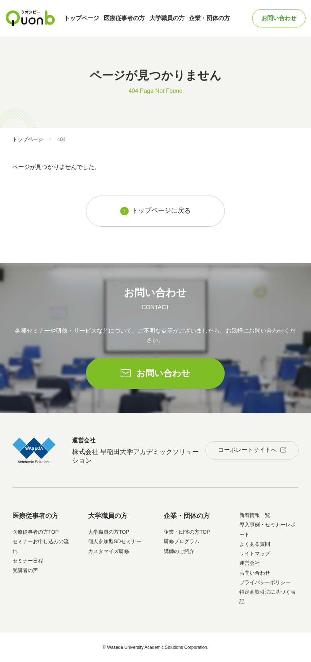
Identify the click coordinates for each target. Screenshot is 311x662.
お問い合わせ (278, 18)
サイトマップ (254, 553)
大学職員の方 (167, 18)
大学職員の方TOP (108, 532)
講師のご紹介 (179, 551)
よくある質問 (254, 544)
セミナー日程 (27, 561)
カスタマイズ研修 (108, 551)
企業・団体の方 (209, 18)
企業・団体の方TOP (187, 532)
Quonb (30, 18)
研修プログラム (182, 541)
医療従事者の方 (124, 18)
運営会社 (249, 563)
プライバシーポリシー (265, 582)
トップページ (81, 18)
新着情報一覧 (254, 515)
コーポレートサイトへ (247, 450)
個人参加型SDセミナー (114, 541)
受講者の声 (25, 570)
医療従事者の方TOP (35, 532)
